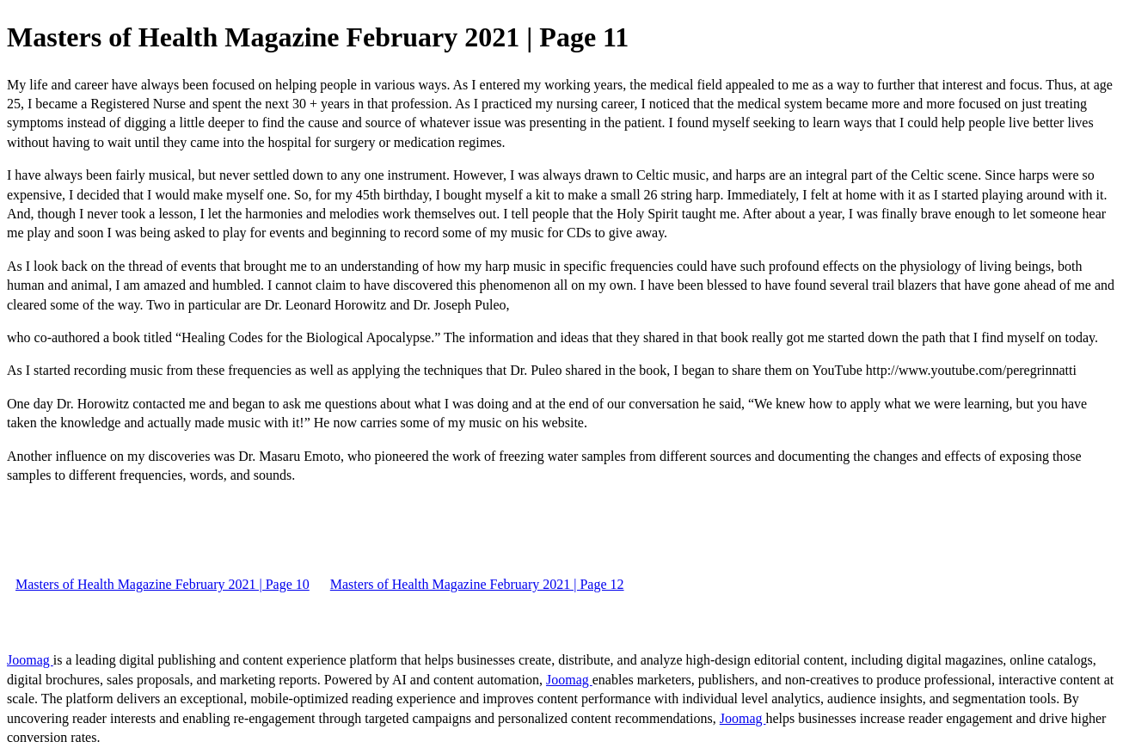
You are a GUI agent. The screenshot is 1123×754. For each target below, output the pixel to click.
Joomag (30, 660)
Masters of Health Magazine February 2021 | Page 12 (477, 584)
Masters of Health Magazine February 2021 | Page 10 (162, 584)
